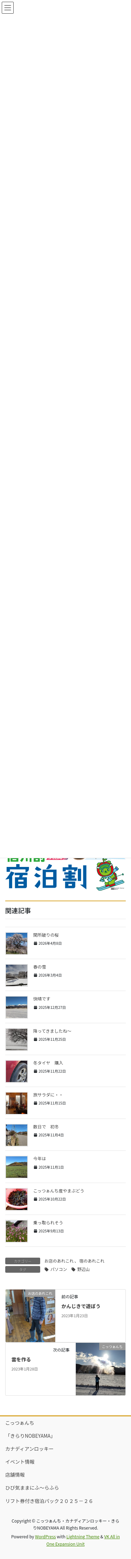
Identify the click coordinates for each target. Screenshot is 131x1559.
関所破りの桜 (46, 935)
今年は (41, 1158)
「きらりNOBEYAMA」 (30, 1435)
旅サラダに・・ (48, 1095)
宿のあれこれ (91, 1261)
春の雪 (39, 967)
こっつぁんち (19, 1422)
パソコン (58, 1269)
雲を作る (21, 1359)
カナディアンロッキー (29, 1448)
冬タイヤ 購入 (48, 1063)
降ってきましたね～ (52, 1031)
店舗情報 (15, 1474)
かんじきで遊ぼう (81, 1306)
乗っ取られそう (48, 1222)
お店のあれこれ (59, 1261)
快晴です (41, 999)
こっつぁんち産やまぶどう (58, 1191)
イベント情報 (20, 1461)
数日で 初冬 (46, 1126)
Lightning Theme (83, 1536)
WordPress (45, 1536)
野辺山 (83, 1269)
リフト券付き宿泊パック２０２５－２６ (49, 1500)
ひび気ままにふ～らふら (32, 1487)
